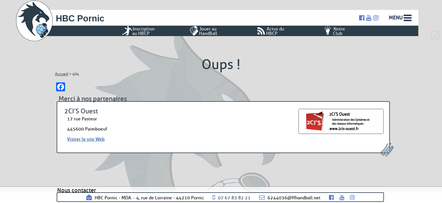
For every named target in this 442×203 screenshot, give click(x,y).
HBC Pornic (80, 18)
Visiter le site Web (86, 139)
